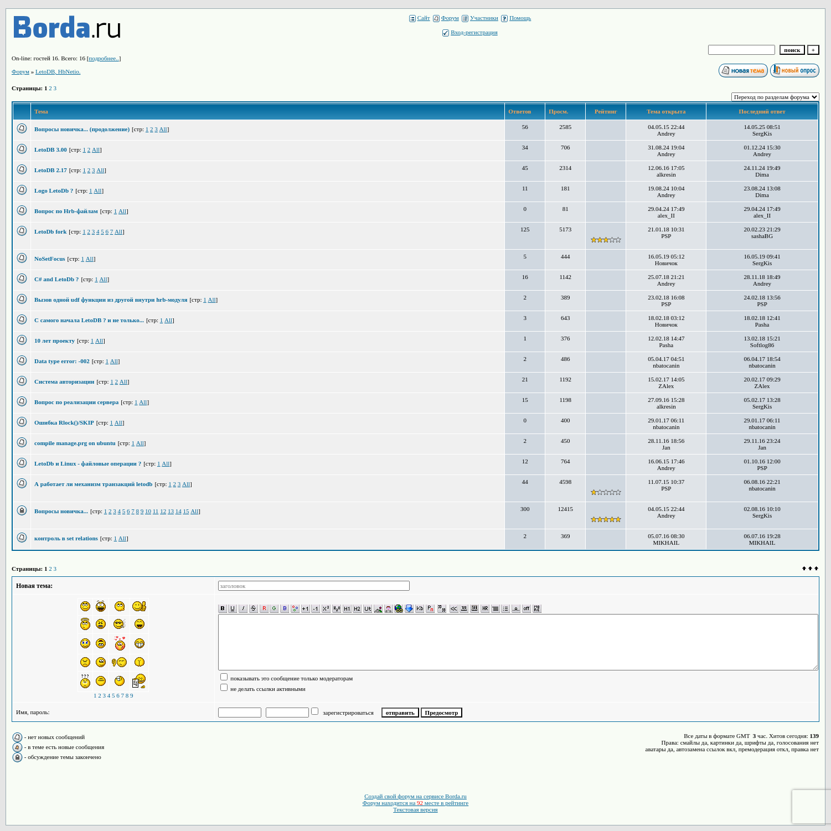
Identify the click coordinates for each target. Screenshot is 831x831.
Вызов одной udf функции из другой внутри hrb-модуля (110, 299)
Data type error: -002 (62, 361)
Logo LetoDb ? (53, 190)
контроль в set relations (66, 538)
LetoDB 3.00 (50, 149)
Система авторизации (64, 381)
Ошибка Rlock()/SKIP (64, 422)
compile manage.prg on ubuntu (75, 443)
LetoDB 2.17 (50, 170)
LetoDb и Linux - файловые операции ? (87, 463)
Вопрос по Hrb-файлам (66, 211)
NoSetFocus (49, 258)
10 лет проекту (54, 340)
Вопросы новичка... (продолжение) (82, 129)
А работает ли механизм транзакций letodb (93, 484)
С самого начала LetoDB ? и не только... (89, 320)
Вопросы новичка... (61, 511)
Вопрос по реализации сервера (76, 402)
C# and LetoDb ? (56, 279)
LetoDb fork (50, 231)
